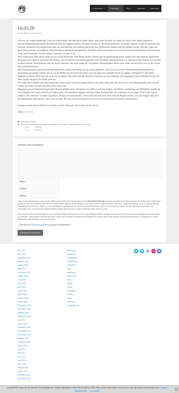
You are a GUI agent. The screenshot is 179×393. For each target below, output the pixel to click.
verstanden (94, 391)
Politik (69, 283)
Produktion (71, 291)
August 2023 (23, 265)
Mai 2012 (22, 356)
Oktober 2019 (23, 313)
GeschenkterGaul (54, 124)
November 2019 (24, 309)
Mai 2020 (22, 287)
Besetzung (71, 250)
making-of (71, 272)
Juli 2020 (21, 280)
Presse (69, 287)
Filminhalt (71, 265)
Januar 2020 (23, 302)
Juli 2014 (21, 320)
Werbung (71, 302)
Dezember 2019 (24, 305)
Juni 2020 (22, 283)
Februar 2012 (23, 367)
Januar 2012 (23, 371)
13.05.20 (38, 127)
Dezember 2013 (24, 327)
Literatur (87, 124)
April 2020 (22, 291)
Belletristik (24, 124)
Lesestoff (80, 124)
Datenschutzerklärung (40, 224)
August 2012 (23, 345)
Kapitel (64, 124)
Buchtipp (43, 124)
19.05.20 (38, 130)
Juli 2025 (21, 250)
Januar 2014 (23, 323)
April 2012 (22, 360)
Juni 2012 (22, 353)
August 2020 (23, 276)
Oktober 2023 (23, 261)
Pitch (69, 280)
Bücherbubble (34, 124)
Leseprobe (72, 124)
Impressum (141, 8)
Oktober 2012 (23, 338)
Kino (69, 269)
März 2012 (22, 364)
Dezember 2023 (24, 258)
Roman (32, 122)
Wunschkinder (100, 8)
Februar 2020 (23, 298)
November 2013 (24, 331)
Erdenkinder (117, 8)
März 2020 (22, 294)
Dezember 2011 (24, 375)
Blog (130, 8)
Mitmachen (71, 276)
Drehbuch (71, 254)
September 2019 (24, 316)
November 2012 (24, 334)
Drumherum (72, 258)
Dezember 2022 (24, 272)
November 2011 (24, 378)
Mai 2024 (22, 254)
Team (69, 298)
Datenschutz (154, 8)
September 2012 (24, 342)
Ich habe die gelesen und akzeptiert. (45, 224)
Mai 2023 (22, 269)
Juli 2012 (21, 349)
